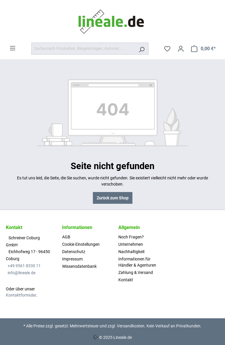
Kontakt (125, 279)
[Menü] (12, 48)
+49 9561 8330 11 (24, 265)
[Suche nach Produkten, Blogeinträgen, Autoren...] (83, 49)
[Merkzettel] (167, 48)
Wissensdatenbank (79, 266)
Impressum (72, 259)
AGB (66, 237)
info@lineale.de (21, 272)
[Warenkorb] (203, 48)
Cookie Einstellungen (81, 244)
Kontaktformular (21, 295)
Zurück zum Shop (113, 198)
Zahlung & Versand (135, 272)
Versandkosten (130, 326)
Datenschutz (73, 251)
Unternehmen (130, 244)
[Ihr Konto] (181, 48)
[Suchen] (142, 49)
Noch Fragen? (131, 237)
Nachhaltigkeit (131, 251)
